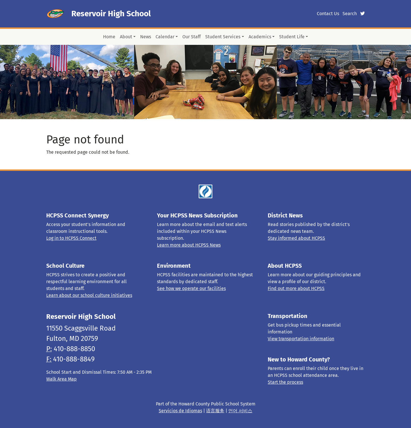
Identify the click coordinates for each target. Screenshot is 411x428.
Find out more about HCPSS (296, 288)
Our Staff (191, 36)
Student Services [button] (222, 36)
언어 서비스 (240, 410)
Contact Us (328, 13)
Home (109, 36)
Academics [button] (260, 36)
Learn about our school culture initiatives (89, 295)
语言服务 (215, 410)
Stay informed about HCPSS (296, 238)
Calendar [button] (165, 36)
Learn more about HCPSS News (189, 245)
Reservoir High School (111, 13)
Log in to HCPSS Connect (71, 238)
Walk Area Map (61, 379)
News (145, 36)
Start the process (285, 382)
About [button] (126, 36)
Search (349, 13)
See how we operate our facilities (191, 288)
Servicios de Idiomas (180, 410)
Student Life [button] (292, 36)
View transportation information (301, 338)
